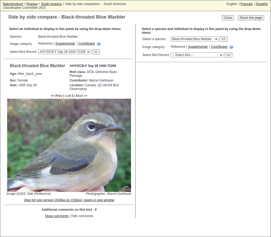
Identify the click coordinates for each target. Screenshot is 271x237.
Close (228, 18)
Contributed (86, 43)
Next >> (81, 96)
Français (246, 4)
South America (51, 4)
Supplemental (65, 43)
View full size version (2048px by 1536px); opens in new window (69, 200)
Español (262, 4)
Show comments (57, 216)
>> (96, 52)
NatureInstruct (13, 4)
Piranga (31, 4)
